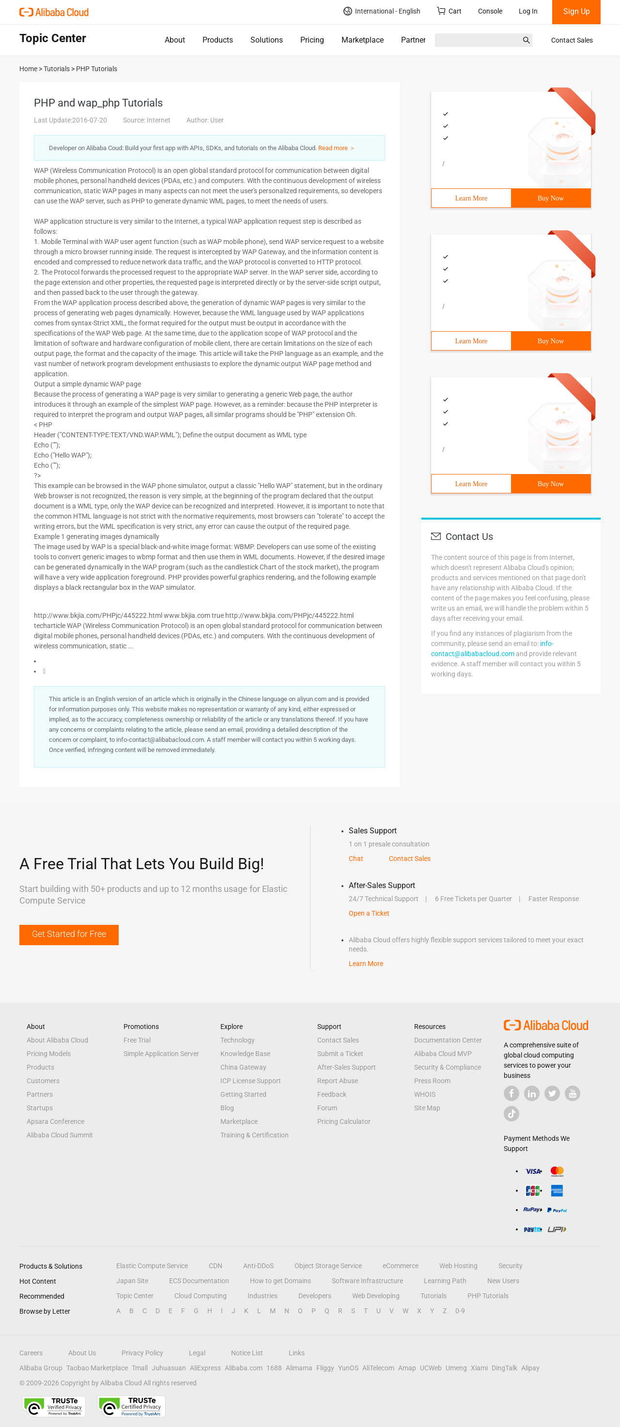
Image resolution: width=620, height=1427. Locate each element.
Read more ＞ (337, 148)
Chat (356, 858)
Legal (197, 1353)
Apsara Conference (55, 1121)
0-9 (460, 1311)
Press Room (432, 1081)
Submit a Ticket (340, 1054)
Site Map (427, 1108)
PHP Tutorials (488, 1296)
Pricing (312, 40)
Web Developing (376, 1296)
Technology (237, 1040)
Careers (31, 1353)
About (175, 40)
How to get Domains (280, 1281)
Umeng (456, 1368)
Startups (40, 1108)
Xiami (479, 1368)
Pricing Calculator (344, 1121)
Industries (263, 1296)
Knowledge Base (245, 1054)
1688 (274, 1368)
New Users (503, 1281)
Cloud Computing (200, 1296)
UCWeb (431, 1368)
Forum (327, 1108)
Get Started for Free (69, 934)
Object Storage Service (328, 1266)
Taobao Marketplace (97, 1368)
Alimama (299, 1368)
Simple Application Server (161, 1054)
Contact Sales (572, 40)
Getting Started (243, 1094)
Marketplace (362, 40)
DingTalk (504, 1368)
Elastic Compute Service (152, 1266)
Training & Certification (254, 1135)
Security (510, 1266)
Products (217, 40)
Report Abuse (337, 1081)
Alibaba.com (244, 1368)
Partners (415, 40)
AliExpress (205, 1368)
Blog (227, 1108)
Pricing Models (49, 1054)
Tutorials (433, 1296)
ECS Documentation (199, 1281)
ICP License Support (250, 1081)
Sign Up (576, 11)
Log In (528, 11)
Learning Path (445, 1281)
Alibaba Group (40, 1368)
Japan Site (132, 1281)
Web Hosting (458, 1266)
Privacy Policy (142, 1353)
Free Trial (137, 1040)
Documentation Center (448, 1040)
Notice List (247, 1353)
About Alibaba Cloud (57, 1040)
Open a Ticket (369, 913)
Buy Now (551, 198)
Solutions (266, 40)
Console (490, 11)
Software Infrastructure (367, 1281)
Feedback (331, 1094)
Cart (449, 11)
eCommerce (400, 1266)
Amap (407, 1368)
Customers (43, 1081)
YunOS (348, 1368)
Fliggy (325, 1368)
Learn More (471, 198)
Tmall (140, 1368)
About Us (82, 1353)
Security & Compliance (447, 1067)
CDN (215, 1266)
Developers (314, 1296)
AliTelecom (378, 1368)
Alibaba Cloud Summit (60, 1135)
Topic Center (135, 1296)
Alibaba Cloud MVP (443, 1054)
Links (297, 1353)
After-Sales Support (346, 1067)
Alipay (530, 1368)
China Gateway (243, 1067)
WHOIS (424, 1094)
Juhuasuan (169, 1368)
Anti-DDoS (258, 1266)
